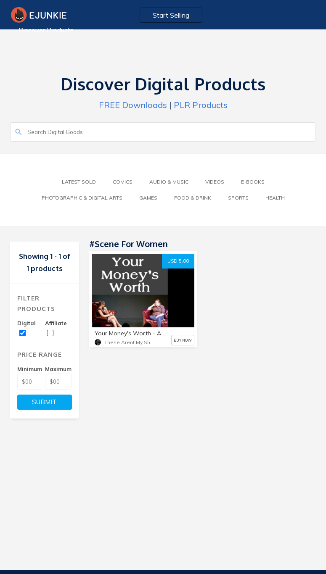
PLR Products (201, 105)
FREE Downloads (133, 105)
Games (148, 198)
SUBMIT (44, 402)
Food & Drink (192, 198)
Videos (214, 182)
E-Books (253, 182)
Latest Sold (79, 182)
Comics (123, 182)
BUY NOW (183, 340)
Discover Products (46, 30)
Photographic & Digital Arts (82, 198)
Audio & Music (168, 182)
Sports (238, 198)
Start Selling (171, 15)
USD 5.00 (178, 261)
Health (275, 198)
